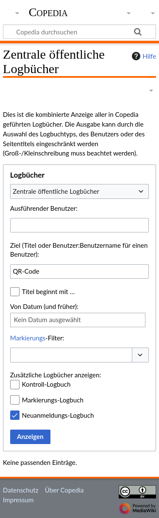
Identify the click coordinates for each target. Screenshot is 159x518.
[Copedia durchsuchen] (79, 31)
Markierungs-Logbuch (53, 400)
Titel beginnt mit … (48, 291)
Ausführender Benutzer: (44, 208)
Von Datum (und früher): (44, 306)
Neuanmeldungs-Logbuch (58, 415)
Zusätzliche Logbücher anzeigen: (55, 375)
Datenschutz (21, 490)
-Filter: (37, 338)
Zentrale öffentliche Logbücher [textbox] (56, 191)
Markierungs (27, 338)
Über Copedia (64, 490)
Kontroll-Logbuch (46, 384)
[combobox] (79, 191)
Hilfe (143, 56)
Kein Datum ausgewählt (47, 319)
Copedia (48, 12)
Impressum (18, 500)
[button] (140, 355)
